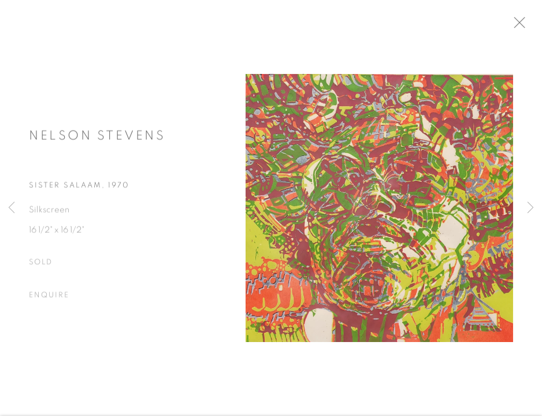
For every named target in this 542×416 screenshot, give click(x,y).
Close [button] (525, 26)
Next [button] (530, 208)
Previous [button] (11, 208)
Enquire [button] (49, 298)
